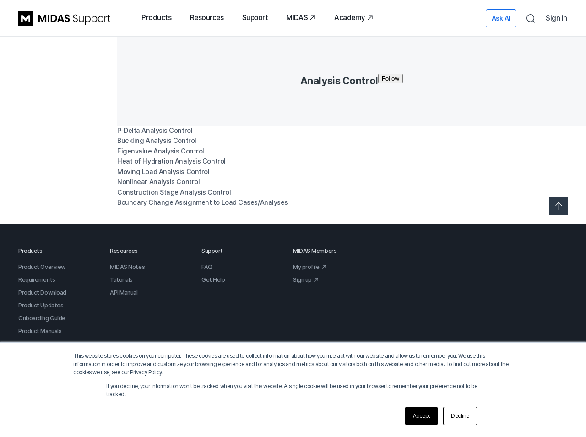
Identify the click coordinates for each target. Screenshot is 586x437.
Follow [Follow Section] (391, 78)
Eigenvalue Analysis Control (160, 151)
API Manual (124, 292)
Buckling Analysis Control (156, 141)
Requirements (36, 279)
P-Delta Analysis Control (154, 130)
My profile (310, 266)
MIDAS (301, 17)
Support (255, 17)
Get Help (213, 279)
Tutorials (121, 279)
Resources (207, 17)
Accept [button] (421, 416)
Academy (354, 17)
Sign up (306, 279)
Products (156, 17)
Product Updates (40, 305)
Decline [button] (460, 416)
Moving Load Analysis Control (163, 172)
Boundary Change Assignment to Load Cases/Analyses (202, 202)
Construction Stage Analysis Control (174, 192)
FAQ (206, 266)
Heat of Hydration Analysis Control (171, 161)
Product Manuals (39, 331)
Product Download (42, 292)
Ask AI (501, 18)
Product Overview (41, 266)
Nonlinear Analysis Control (158, 182)
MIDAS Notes (127, 266)
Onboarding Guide (41, 318)
